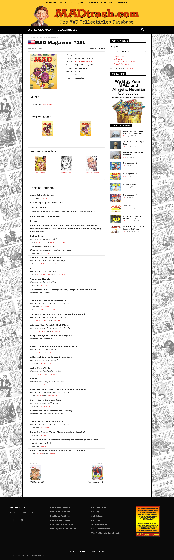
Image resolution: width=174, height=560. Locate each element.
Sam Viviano (47, 105)
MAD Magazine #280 (37, 474)
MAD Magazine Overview (124, 62)
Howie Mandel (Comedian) (92, 172)
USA (124, 146)
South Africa (85, 138)
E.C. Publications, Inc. (84, 61)
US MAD (35, 37)
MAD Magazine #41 (130, 184)
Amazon (129, 69)
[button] (142, 30)
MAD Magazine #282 (95, 474)
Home (30, 37)
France (125, 136)
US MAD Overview (121, 64)
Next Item (117, 59)
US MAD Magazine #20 (47, 310)
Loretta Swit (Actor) (41, 172)
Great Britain (47, 138)
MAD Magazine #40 (130, 195)
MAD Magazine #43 (130, 163)
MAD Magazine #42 (130, 174)
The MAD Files (128, 206)
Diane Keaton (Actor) (66, 172)
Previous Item (119, 56)
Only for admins (35, 493)
